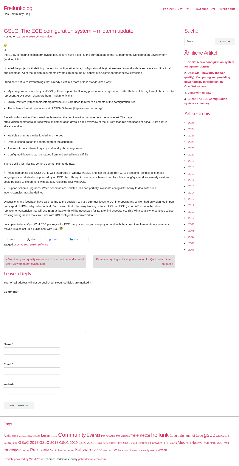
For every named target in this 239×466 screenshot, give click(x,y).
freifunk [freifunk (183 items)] (160, 435)
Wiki (190, 9)
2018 (191, 167)
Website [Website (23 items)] (119, 450)
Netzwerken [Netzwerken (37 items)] (200, 443)
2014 (191, 192)
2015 (191, 186)
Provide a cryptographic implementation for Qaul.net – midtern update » (134, 261)
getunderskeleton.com (92, 459)
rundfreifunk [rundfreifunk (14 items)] (68, 450)
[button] (14, 239)
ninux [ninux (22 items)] (213, 442)
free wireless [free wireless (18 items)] (123, 435)
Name (8, 344)
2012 (191, 205)
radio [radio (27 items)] (46, 450)
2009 (191, 224)
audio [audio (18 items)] (15, 435)
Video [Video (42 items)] (98, 450)
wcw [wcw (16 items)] (111, 450)
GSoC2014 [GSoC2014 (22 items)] (222, 435)
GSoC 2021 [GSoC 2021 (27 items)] (86, 442)
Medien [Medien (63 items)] (184, 442)
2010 (191, 217)
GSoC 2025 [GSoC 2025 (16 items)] (144, 443)
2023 (191, 135)
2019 (191, 160)
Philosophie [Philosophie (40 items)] (12, 450)
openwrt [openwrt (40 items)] (223, 443)
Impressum (227, 9)
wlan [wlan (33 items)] (163, 450)
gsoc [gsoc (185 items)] (209, 435)
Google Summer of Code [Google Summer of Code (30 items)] (186, 435)
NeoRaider (46, 36)
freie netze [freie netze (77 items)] (140, 435)
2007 (191, 236)
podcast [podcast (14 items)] (25, 450)
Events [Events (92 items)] (93, 435)
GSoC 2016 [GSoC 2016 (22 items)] (11, 442)
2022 (191, 141)
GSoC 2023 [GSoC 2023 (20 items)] (115, 443)
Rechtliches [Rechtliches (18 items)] (56, 450)
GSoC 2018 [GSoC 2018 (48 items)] (48, 442)
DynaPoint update (199, 92)
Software (42, 244)
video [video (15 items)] (105, 450)
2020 (191, 154)
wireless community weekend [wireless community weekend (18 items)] (144, 450)
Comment (11, 291)
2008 (191, 230)
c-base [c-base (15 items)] (54, 436)
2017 (191, 173)
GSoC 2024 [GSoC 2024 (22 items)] (130, 442)
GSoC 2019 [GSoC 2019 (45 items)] (68, 443)
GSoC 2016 (28, 244)
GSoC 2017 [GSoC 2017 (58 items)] (28, 442)
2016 (191, 179)
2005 (191, 249)
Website (9, 384)
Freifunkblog (18, 8)
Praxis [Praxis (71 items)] (36, 449)
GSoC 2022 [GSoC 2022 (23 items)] (101, 442)
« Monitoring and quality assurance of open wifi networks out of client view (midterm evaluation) (45, 261)
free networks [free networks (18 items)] (108, 435)
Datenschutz (206, 9)
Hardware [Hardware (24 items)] (156, 442)
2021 (191, 148)
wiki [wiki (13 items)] (126, 450)
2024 (191, 129)
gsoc (17, 244)
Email (8, 364)
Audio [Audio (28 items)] (7, 435)
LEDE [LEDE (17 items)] (166, 443)
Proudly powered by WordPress (23, 459)
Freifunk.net (173, 9)
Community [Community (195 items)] (72, 435)
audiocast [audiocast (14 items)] (23, 436)
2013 (191, 198)
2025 (191, 122)
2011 (191, 211)
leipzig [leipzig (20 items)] (173, 443)
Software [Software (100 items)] (84, 449)
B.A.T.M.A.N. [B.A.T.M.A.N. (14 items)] (34, 436)
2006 (191, 243)
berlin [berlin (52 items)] (45, 435)
